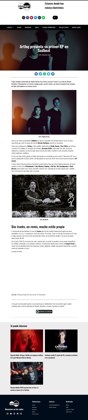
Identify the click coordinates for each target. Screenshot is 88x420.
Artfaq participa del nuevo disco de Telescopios (31, 294)
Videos (37, 27)
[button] (36, 74)
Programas (28, 27)
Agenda (19, 27)
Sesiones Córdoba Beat (49, 27)
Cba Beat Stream (63, 27)
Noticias (10, 27)
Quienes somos (76, 27)
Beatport (22, 233)
